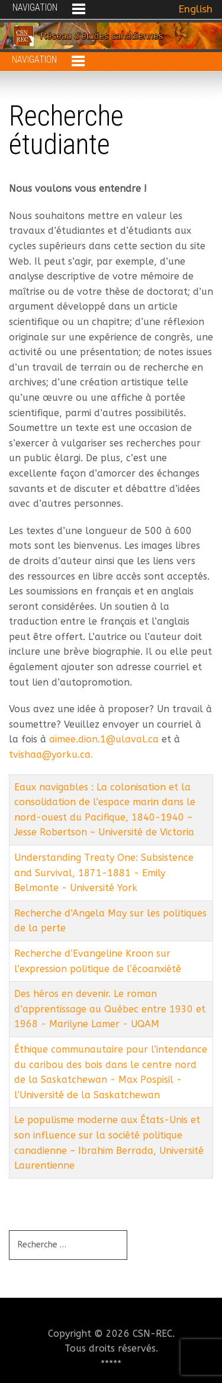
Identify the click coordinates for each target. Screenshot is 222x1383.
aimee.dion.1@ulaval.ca (104, 739)
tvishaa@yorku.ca (50, 754)
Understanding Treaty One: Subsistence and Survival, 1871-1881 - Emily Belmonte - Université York (104, 872)
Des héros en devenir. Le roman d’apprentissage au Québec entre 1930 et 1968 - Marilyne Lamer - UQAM (109, 1009)
